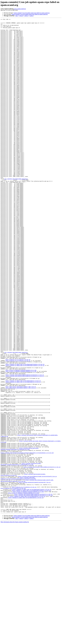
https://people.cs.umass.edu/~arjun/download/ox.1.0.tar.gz (23, 453)
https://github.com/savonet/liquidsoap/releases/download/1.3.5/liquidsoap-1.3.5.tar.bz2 (27, 539)
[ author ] (31, 15)
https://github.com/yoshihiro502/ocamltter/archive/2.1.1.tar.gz (25, 446)
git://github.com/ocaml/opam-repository (16, 211)
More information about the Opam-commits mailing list (15, 620)
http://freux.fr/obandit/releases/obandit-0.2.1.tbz (21, 440)
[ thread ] (21, 15)
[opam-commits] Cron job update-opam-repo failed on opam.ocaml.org (32, 13)
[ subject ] (26, 15)
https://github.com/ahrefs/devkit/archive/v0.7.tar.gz (34, 575)
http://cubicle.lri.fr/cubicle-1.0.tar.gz (18, 427)
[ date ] (16, 15)
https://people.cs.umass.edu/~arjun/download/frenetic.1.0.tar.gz (25, 433)
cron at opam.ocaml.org (20, 8)
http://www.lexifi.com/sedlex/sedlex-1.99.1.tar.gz (21, 460)
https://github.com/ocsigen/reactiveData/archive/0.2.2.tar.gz (41, 556)
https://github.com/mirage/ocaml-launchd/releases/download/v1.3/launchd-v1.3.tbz (20, 534)
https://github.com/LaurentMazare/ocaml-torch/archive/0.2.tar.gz (37, 568)
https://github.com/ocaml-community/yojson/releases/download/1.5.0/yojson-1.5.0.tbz (18, 570)
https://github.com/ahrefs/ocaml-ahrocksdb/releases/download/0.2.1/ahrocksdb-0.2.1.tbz (21, 553)
